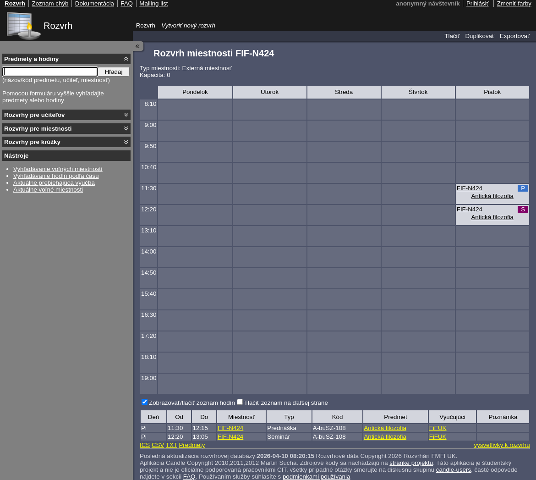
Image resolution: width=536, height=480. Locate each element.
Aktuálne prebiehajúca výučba (54, 182)
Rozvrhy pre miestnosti (37, 128)
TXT (171, 444)
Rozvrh (58, 26)
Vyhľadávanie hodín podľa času (56, 175)
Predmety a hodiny (31, 58)
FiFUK (438, 428)
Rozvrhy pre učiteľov (34, 114)
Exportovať (515, 36)
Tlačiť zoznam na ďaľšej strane (286, 402)
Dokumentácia (94, 3)
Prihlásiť (477, 3)
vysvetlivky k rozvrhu (502, 444)
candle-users (453, 469)
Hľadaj (114, 71)
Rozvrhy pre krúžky (32, 141)
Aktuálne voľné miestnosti (48, 189)
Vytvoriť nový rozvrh (188, 25)
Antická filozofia (492, 196)
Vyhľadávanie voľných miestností (58, 169)
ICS (145, 444)
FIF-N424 (469, 188)
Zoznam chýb (50, 3)
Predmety (192, 444)
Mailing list (153, 3)
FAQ (189, 476)
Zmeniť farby (514, 3)
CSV (158, 444)
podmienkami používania (316, 476)
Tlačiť (451, 36)
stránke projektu (411, 462)
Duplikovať (479, 36)
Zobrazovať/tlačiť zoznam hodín (192, 402)
